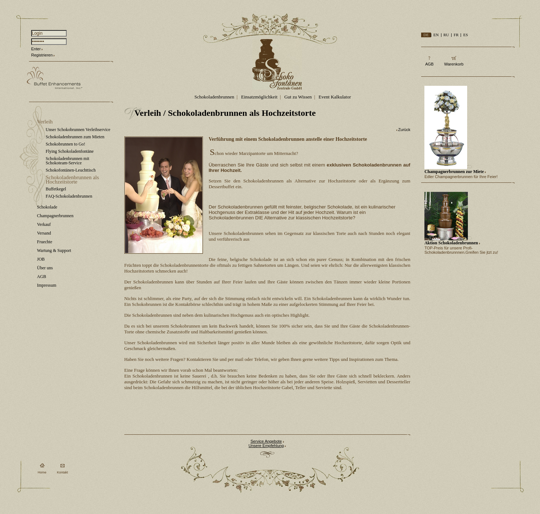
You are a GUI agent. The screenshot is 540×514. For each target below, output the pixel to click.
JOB (41, 259)
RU (446, 35)
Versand (44, 233)
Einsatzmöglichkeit (259, 97)
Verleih (45, 122)
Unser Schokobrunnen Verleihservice (78, 129)
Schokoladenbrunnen (214, 97)
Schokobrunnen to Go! (65, 144)
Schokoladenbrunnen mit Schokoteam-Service (67, 160)
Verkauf (44, 224)
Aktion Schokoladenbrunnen (451, 242)
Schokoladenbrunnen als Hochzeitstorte (72, 179)
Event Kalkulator (335, 97)
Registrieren (42, 55)
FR (456, 35)
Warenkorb (453, 64)
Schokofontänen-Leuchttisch (71, 170)
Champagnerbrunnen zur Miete (454, 171)
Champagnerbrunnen (55, 215)
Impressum (46, 285)
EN (436, 35)
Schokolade (47, 207)
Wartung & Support (54, 250)
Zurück (404, 129)
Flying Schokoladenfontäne (70, 151)
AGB (41, 276)
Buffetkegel (56, 188)
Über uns (45, 267)
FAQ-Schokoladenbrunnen (69, 196)
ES (465, 35)
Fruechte (44, 241)
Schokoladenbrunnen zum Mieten (75, 136)
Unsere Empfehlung (266, 445)
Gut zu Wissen (298, 97)
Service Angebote (266, 441)
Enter (36, 49)
